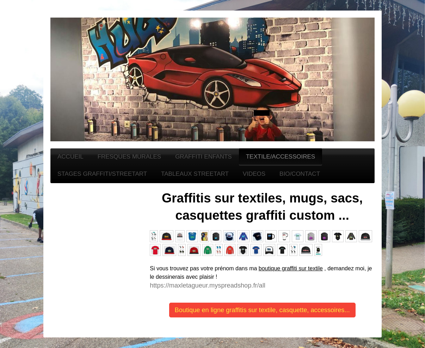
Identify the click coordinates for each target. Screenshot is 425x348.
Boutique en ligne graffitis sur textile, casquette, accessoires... (262, 310)
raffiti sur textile (304, 268)
